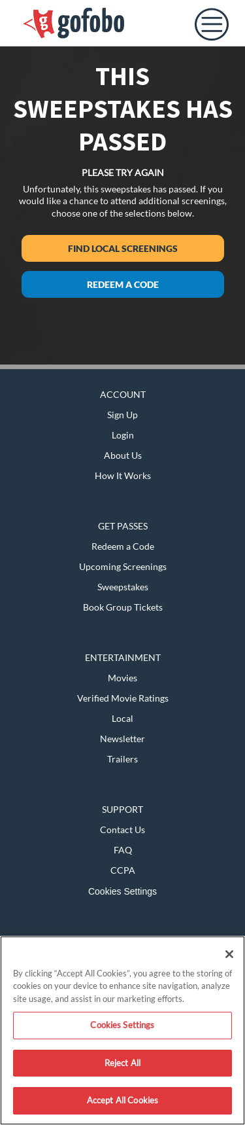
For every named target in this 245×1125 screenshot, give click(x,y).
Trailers (122, 758)
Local (122, 718)
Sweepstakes (122, 586)
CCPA (122, 870)
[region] (122, 1030)
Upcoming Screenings (123, 566)
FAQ (123, 849)
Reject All (122, 1063)
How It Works (123, 475)
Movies (122, 677)
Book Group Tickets (123, 607)
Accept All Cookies (122, 1100)
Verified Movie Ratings (123, 698)
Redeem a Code (123, 284)
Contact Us (122, 829)
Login (123, 434)
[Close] (229, 954)
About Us (123, 455)
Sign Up (122, 414)
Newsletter (122, 738)
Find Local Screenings (123, 248)
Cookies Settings (122, 891)
